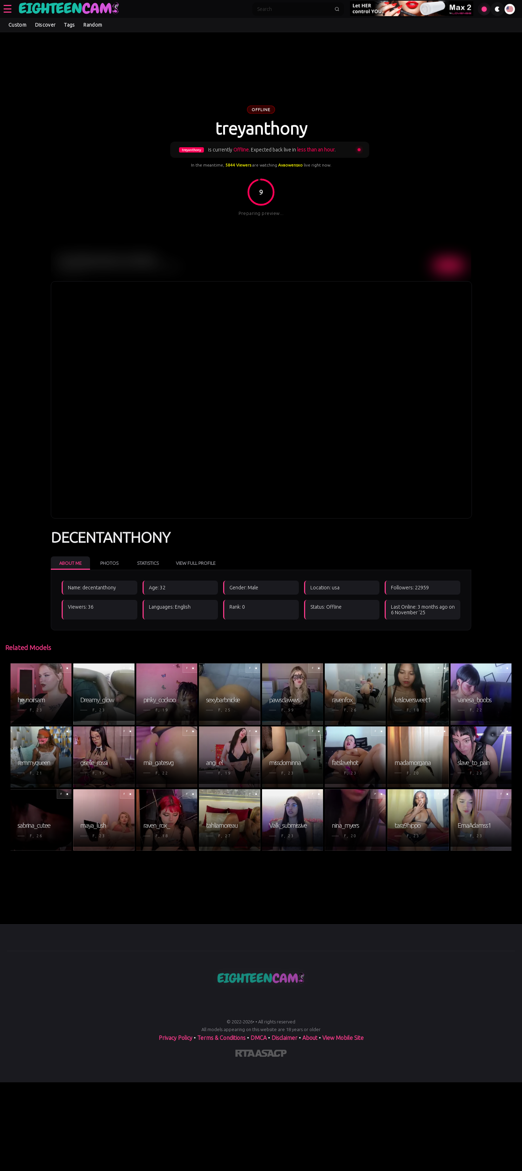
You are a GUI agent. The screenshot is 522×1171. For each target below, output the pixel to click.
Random (92, 25)
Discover (45, 25)
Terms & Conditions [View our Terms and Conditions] (221, 1038)
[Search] (293, 9)
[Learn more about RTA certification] (245, 1054)
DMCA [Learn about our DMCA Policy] (258, 1038)
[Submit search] (337, 9)
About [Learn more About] (309, 1038)
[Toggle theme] (497, 9)
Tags (69, 25)
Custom (17, 25)
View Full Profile (195, 563)
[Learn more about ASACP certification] (271, 1054)
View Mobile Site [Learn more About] (343, 1038)
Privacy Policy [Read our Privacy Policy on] (175, 1038)
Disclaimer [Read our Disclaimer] (284, 1038)
